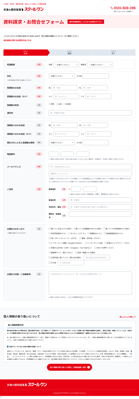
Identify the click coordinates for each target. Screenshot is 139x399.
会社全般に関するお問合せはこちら (17, 40)
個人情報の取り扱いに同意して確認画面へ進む (70, 367)
